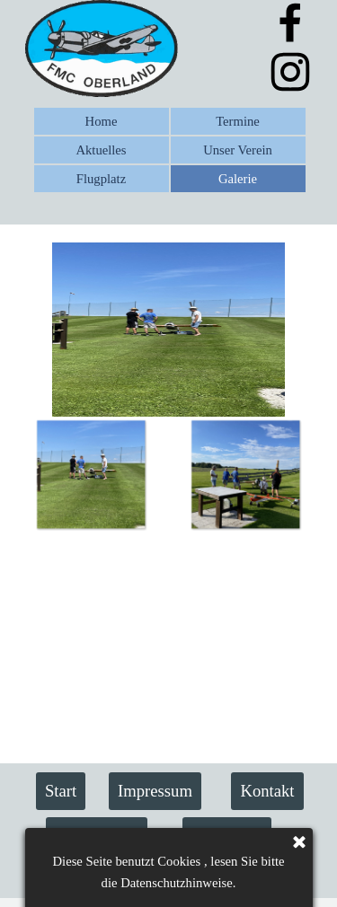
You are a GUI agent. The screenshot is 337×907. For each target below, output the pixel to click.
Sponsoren (226, 835)
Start (60, 790)
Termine (238, 121)
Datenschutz (96, 835)
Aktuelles (100, 150)
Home (101, 121)
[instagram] (290, 71)
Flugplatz (101, 179)
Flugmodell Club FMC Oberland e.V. (159, 872)
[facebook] (290, 22)
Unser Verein (237, 150)
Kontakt (267, 790)
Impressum (155, 790)
